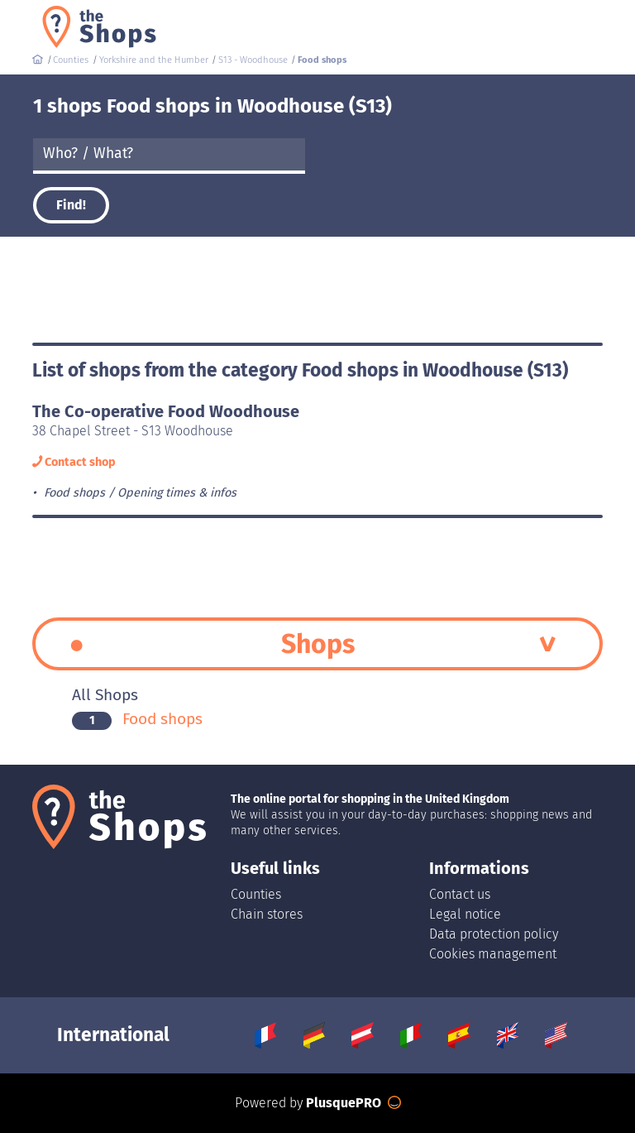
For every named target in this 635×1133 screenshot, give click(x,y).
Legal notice (465, 914)
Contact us (459, 894)
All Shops (105, 694)
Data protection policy (493, 934)
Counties (256, 894)
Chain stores (267, 914)
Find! (71, 205)
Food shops (137, 718)
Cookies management (492, 954)
